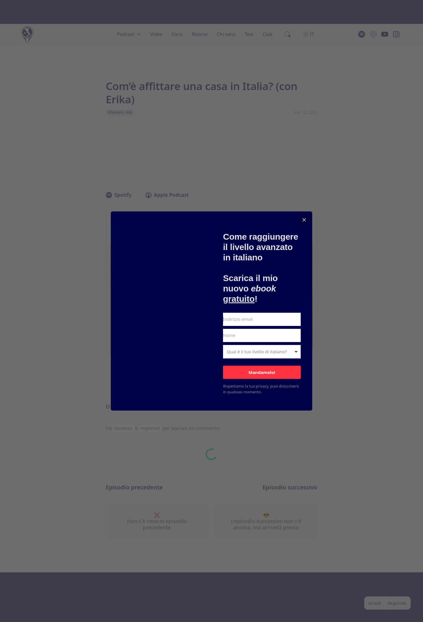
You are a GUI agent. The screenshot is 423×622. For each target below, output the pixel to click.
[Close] (304, 219)
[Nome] (262, 335)
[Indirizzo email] (262, 319)
